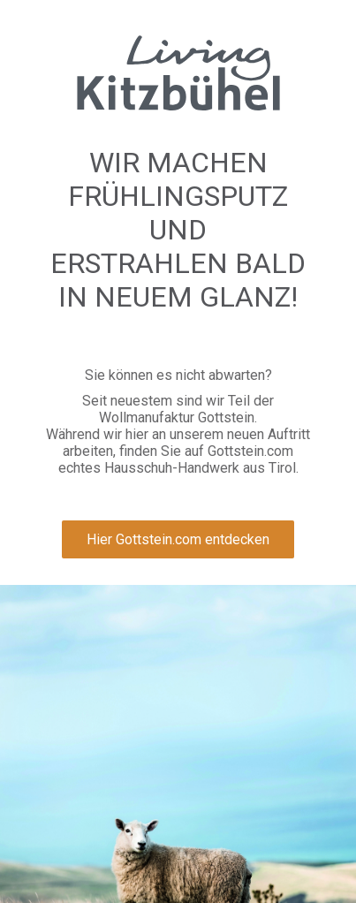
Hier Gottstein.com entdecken (178, 539)
